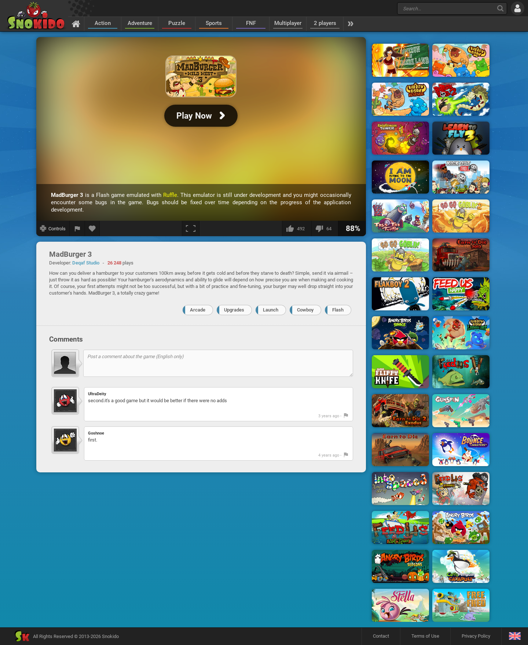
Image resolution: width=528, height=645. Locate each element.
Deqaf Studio (85, 263)
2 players (325, 23)
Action (103, 23)
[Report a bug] (77, 228)
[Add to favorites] (92, 228)
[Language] (514, 636)
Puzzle (176, 23)
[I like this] (296, 228)
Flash (338, 310)
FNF (251, 23)
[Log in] (517, 8)
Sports (214, 23)
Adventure (140, 23)
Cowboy (305, 310)
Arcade (197, 310)
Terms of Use (425, 636)
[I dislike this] (324, 228)
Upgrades (234, 310)
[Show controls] (53, 228)
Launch (270, 310)
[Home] (76, 23)
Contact (381, 636)
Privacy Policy (476, 636)
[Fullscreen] (190, 228)
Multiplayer (287, 23)
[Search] (500, 8)
